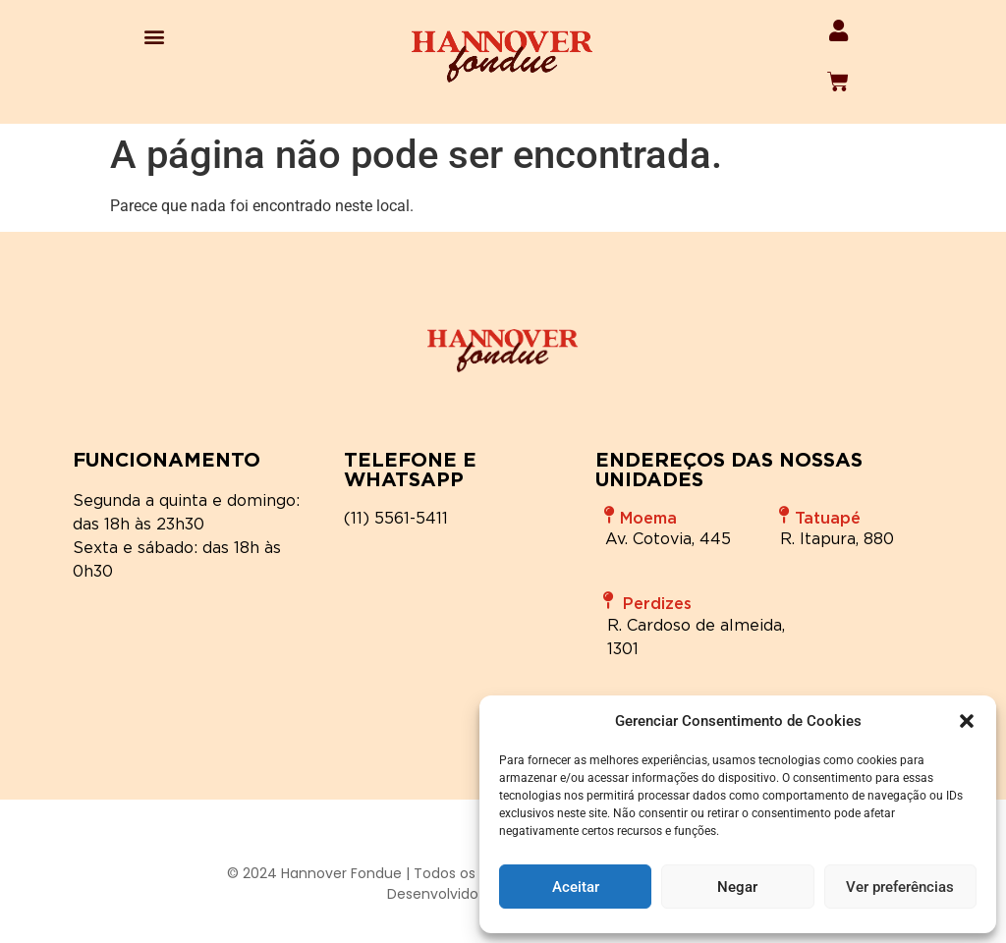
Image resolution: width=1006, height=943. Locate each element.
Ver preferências (900, 887)
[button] (967, 721)
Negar (737, 887)
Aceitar (575, 887)
